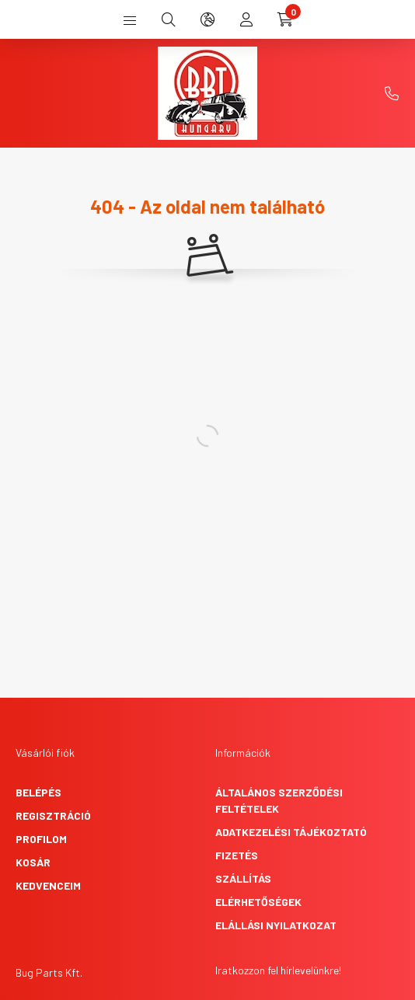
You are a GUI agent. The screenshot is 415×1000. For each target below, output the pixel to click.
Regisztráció (53, 815)
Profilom (41, 838)
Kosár (33, 862)
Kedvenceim (48, 885)
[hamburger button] (129, 19)
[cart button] (285, 19)
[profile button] (246, 19)
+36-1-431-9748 (391, 93)
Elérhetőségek (258, 901)
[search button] (168, 19)
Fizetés (236, 855)
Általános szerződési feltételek (279, 800)
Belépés (38, 792)
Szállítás (243, 878)
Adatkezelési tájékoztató (291, 831)
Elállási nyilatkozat (276, 925)
